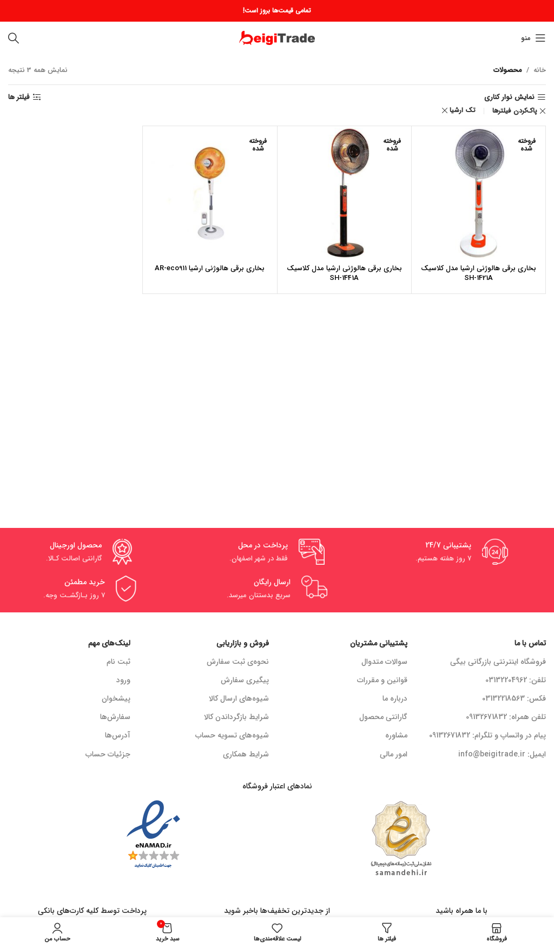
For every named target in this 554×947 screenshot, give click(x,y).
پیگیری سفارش (245, 680)
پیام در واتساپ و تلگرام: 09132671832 (487, 735)
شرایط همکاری (246, 754)
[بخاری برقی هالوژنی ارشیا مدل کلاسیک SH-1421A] (478, 193)
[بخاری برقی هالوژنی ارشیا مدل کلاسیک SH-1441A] (344, 193)
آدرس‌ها (117, 735)
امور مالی (393, 754)
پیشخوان (116, 698)
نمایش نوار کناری (509, 97)
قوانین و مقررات (382, 680)
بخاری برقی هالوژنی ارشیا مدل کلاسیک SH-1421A (478, 273)
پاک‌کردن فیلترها (514, 111)
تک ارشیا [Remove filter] (463, 110)
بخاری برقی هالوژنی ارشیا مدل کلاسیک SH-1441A (344, 273)
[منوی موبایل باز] (533, 38)
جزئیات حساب (107, 754)
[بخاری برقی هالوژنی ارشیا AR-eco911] (209, 193)
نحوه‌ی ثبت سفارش (238, 662)
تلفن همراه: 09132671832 (506, 717)
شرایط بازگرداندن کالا (236, 717)
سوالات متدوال (384, 662)
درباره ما (394, 698)
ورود (123, 680)
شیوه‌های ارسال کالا (239, 698)
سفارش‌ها (115, 717)
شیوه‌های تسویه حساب (232, 735)
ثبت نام (118, 662)
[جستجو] (13, 38)
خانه (539, 70)
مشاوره (396, 735)
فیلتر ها (19, 97)
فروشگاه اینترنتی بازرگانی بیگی (498, 662)
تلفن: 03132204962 (515, 680)
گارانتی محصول (383, 717)
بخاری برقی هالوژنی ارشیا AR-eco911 (210, 268)
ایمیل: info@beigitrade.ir (502, 754)
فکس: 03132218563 (514, 698)
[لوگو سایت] (277, 37)
